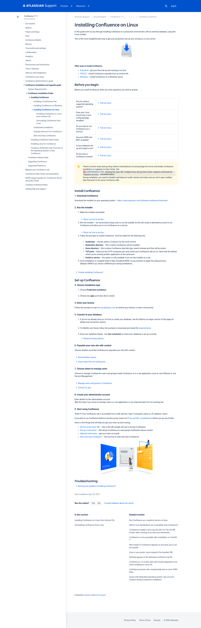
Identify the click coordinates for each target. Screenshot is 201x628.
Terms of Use (144, 620)
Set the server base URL (90, 427)
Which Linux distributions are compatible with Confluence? (153, 525)
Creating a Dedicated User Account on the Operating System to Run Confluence (47, 150)
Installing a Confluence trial (45, 101)
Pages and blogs (32, 32)
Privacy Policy (130, 620)
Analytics (29, 56)
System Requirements (37, 89)
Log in (173, 6)
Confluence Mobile (33, 40)
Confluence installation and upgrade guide (43, 85)
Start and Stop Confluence (45, 136)
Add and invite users (88, 433)
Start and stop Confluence (91, 437)
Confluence (87, 595)
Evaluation (84, 70)
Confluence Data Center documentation (42, 174)
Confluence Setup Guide (38, 157)
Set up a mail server (88, 430)
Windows (84, 77)
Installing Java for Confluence (43, 144)
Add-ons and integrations (35, 73)
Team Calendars (32, 69)
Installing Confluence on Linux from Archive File (94, 520)
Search (166, 6)
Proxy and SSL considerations (139, 418)
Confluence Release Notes (36, 185)
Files (27, 36)
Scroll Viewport (100, 595)
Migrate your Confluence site (37, 170)
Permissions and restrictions (37, 65)
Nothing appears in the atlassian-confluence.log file (150, 557)
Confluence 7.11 (31, 16)
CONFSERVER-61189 (93, 172)
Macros (28, 44)
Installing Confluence (40, 97)
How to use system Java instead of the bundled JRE (151, 552)
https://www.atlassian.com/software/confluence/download (142, 200)
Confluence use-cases (34, 77)
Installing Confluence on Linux (46, 110)
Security (157, 620)
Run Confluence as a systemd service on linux (148, 520)
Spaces (28, 28)
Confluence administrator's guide (39, 81)
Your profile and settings (35, 48)
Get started (30, 24)
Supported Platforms (37, 166)
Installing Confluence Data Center (45, 140)
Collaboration (31, 52)
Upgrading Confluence (37, 161)
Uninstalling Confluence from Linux (89, 525)
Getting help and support (35, 189)
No (99, 503)
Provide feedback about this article (119, 503)
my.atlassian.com (107, 307)
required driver (145, 328)
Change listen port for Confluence (48, 131)
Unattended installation (43, 127)
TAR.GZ (83, 74)
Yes (93, 503)
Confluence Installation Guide (40, 93)
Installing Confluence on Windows (48, 105)
